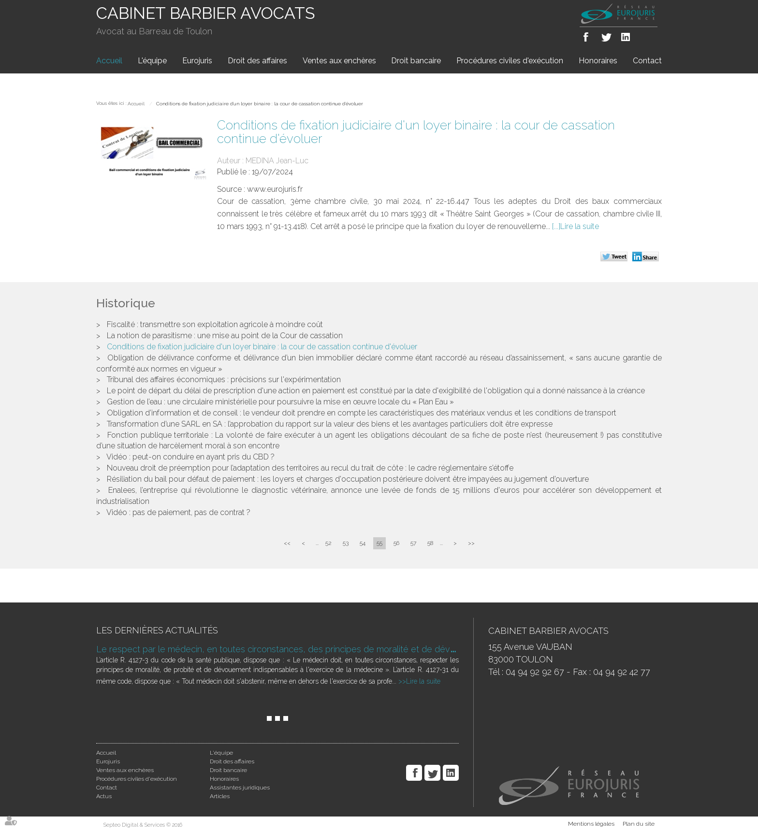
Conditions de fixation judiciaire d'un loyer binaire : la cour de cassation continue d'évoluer (259, 103)
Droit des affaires (257, 60)
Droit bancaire (416, 60)
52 (328, 543)
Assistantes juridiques (240, 787)
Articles (220, 796)
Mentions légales (591, 823)
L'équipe (152, 60)
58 (430, 543)
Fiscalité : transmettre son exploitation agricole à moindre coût (215, 324)
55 (379, 543)
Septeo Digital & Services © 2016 (142, 825)
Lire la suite (579, 226)
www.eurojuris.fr (275, 189)
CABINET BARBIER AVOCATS (205, 13)
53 (346, 543)
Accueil (109, 60)
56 (396, 543)
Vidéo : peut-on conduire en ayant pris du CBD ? (190, 456)
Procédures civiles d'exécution (509, 60)
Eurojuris (197, 60)
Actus (104, 796)
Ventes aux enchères (339, 60)
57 (413, 543)
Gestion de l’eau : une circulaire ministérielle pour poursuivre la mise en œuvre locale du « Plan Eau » (280, 401)
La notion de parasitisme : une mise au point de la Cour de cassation (225, 335)
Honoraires (598, 60)
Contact (647, 60)
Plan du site (639, 823)
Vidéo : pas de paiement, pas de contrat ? (178, 512)
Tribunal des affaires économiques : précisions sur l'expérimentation (224, 379)
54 (362, 543)
